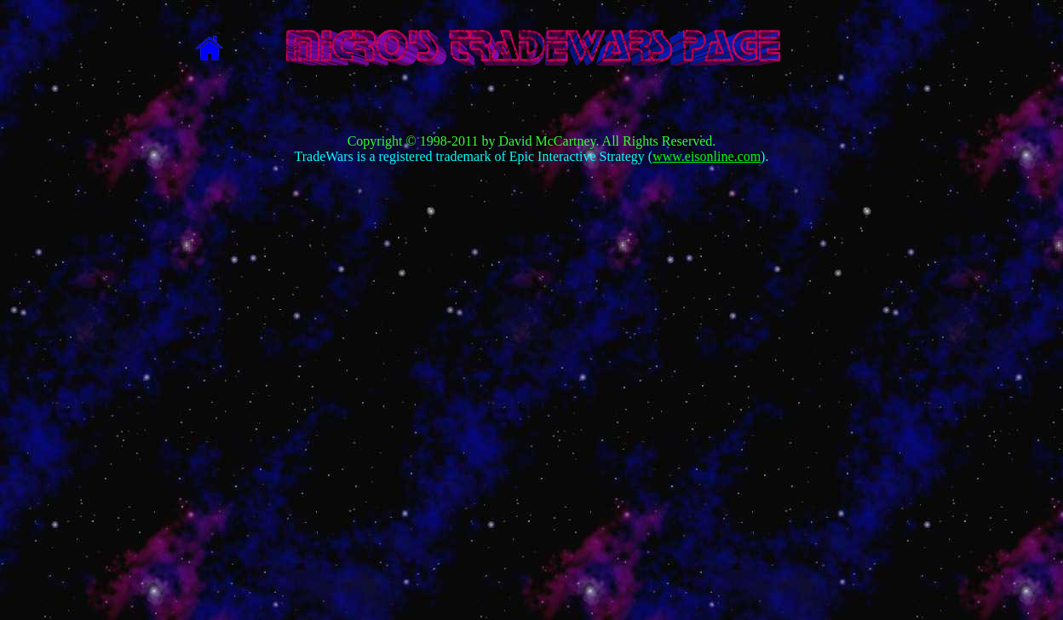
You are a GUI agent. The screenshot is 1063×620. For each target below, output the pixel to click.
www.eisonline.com (706, 156)
